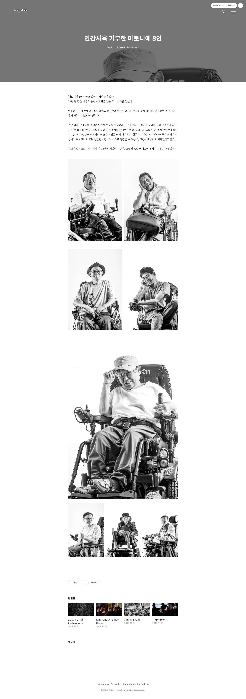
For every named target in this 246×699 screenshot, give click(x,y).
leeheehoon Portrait (108, 684)
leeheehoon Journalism (136, 684)
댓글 (71, 642)
